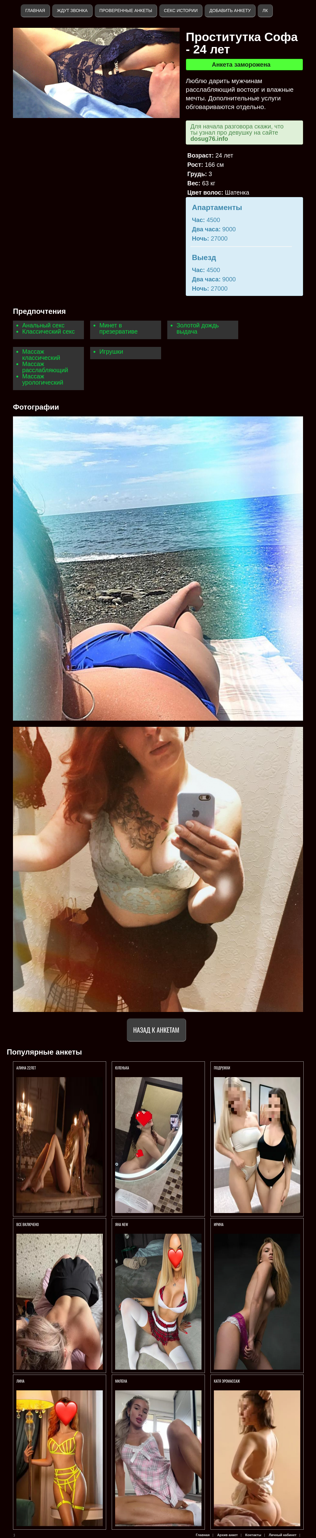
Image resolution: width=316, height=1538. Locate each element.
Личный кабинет (283, 1535)
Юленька (122, 1067)
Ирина (219, 1224)
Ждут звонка (72, 10)
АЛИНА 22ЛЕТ (26, 1067)
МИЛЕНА (121, 1381)
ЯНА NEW (122, 1224)
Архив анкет (227, 1535)
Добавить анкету (230, 10)
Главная (35, 10)
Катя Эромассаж (227, 1381)
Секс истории (181, 10)
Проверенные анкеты (125, 10)
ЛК (265, 10)
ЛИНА (20, 1381)
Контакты (253, 1535)
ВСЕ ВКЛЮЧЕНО (27, 1224)
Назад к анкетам (156, 1029)
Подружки (222, 1067)
